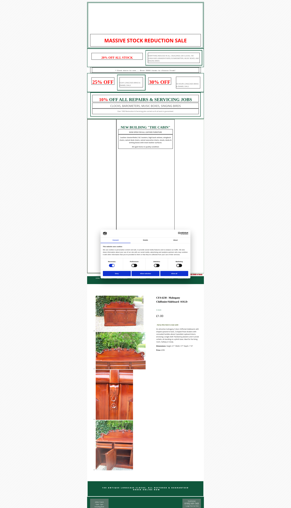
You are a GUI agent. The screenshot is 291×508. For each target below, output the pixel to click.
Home (98, 278)
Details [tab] (145, 240)
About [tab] (175, 240)
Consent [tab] (116, 240)
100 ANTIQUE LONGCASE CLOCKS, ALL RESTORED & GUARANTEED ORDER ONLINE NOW (145, 489)
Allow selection (145, 273)
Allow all (174, 273)
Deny (117, 273)
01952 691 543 (192, 503)
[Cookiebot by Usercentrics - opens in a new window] (179, 233)
